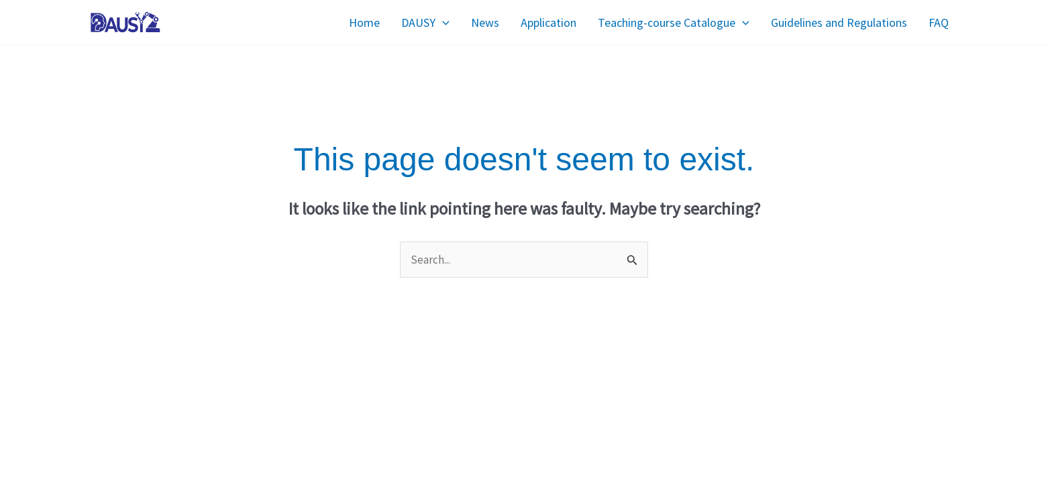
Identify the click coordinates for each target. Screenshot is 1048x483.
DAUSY (425, 23)
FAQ (939, 22)
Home (364, 22)
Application (548, 22)
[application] (442, 23)
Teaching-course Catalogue (673, 23)
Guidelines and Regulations (839, 22)
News (485, 22)
